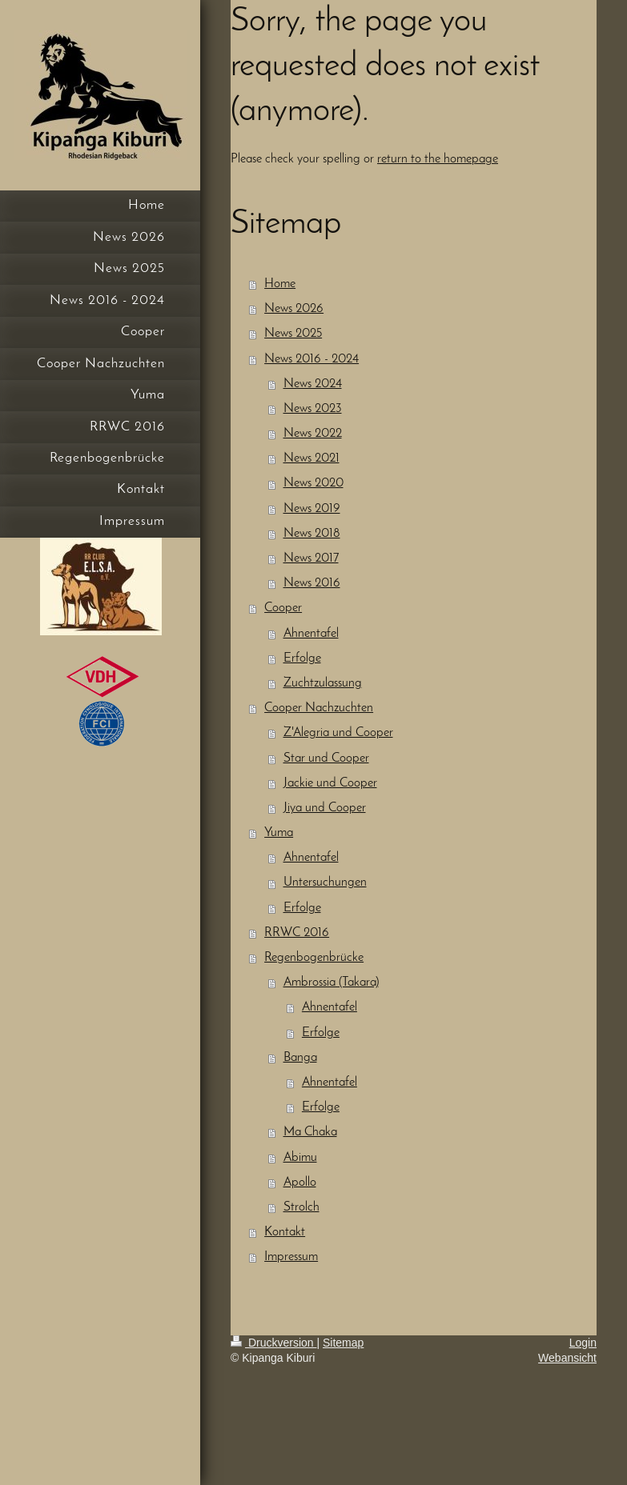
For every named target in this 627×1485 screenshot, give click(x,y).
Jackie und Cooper (330, 783)
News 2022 (312, 433)
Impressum (291, 1257)
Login (583, 1342)
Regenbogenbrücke (314, 957)
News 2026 (294, 308)
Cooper (283, 608)
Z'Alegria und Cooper (338, 732)
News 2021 (311, 458)
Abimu (300, 1157)
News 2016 (311, 583)
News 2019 (311, 508)
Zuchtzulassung (322, 683)
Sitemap (343, 1342)
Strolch (301, 1207)
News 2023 (312, 408)
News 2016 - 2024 (311, 359)
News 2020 (313, 483)
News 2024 (312, 384)
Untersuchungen (325, 882)
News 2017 (311, 558)
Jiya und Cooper (324, 808)
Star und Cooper (326, 758)
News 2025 (293, 333)
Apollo (299, 1182)
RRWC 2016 (296, 933)
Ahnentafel (311, 633)
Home (279, 284)
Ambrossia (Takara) (331, 982)
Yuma (278, 833)
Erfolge (302, 658)
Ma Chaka (310, 1132)
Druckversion (273, 1342)
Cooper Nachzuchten (318, 708)
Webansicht (567, 1357)
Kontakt (284, 1232)
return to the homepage (437, 159)
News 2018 (311, 533)
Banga (300, 1057)
